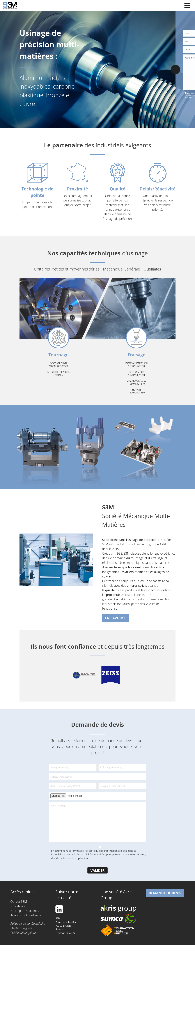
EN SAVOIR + (115, 618)
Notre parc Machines (24, 911)
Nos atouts (17, 906)
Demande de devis (165, 892)
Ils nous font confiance (25, 915)
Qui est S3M (18, 901)
